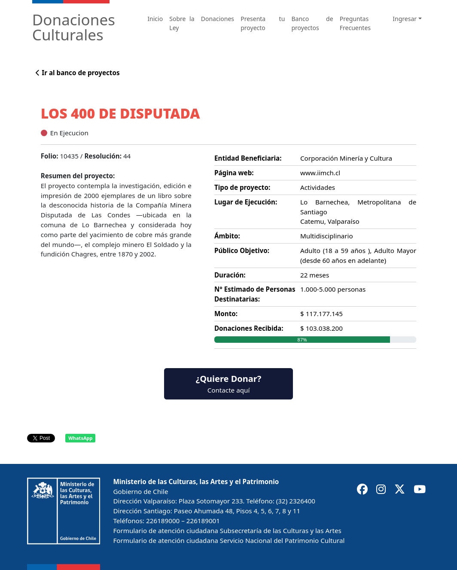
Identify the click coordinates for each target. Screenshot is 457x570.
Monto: (226, 313)
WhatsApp (80, 438)
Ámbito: (227, 236)
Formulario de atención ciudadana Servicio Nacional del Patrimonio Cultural (228, 540)
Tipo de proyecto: (242, 187)
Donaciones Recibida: (248, 328)
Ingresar (405, 19)
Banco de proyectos (312, 23)
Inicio (155, 19)
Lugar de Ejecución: (245, 202)
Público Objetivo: (241, 250)
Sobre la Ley (181, 23)
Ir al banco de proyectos (77, 72)
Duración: (230, 275)
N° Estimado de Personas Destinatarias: (255, 294)
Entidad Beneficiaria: (247, 158)
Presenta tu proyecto (263, 23)
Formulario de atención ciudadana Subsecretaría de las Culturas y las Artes (227, 530)
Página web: (234, 172)
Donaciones (217, 19)
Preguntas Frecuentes (355, 23)
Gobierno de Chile (140, 491)
